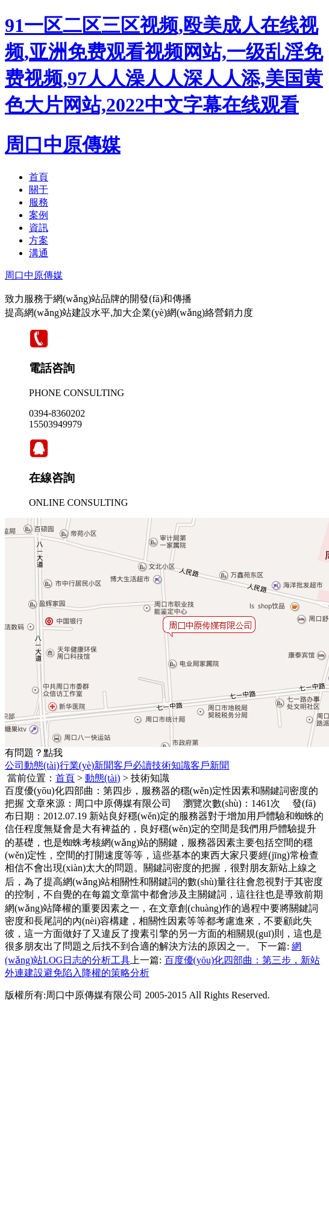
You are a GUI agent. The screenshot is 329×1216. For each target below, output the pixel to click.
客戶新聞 (209, 765)
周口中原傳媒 (63, 145)
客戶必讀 (132, 765)
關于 (38, 189)
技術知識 (171, 765)
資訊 (38, 227)
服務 (38, 202)
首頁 (38, 177)
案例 (38, 215)
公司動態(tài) (32, 765)
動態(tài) (103, 778)
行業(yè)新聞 (87, 765)
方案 (38, 240)
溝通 (38, 253)
